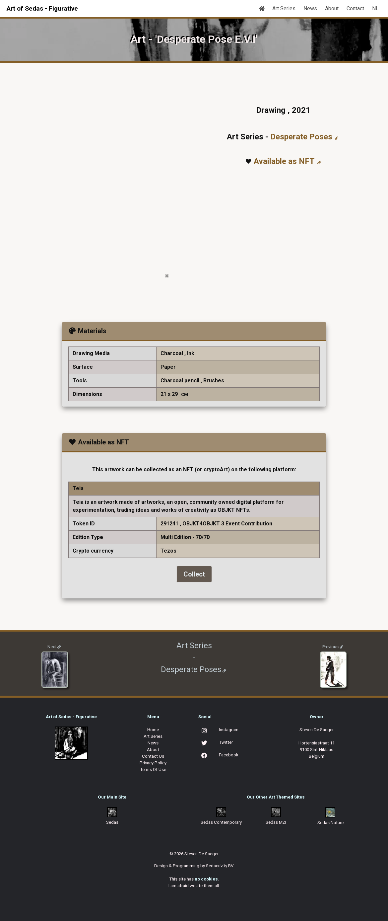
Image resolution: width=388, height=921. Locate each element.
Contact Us (153, 756)
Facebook (228, 754)
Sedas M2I (276, 822)
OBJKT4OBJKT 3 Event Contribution (227, 523)
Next (51, 646)
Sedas (112, 822)
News (310, 8)
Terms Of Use (153, 769)
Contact (355, 8)
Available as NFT (284, 161)
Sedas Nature (330, 822)
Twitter (226, 742)
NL (375, 8)
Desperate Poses (301, 136)
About (332, 8)
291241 (169, 523)
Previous (330, 646)
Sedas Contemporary (221, 822)
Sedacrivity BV (219, 865)
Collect (194, 574)
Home (153, 729)
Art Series (283, 8)
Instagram (228, 729)
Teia (78, 488)
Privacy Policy (153, 762)
